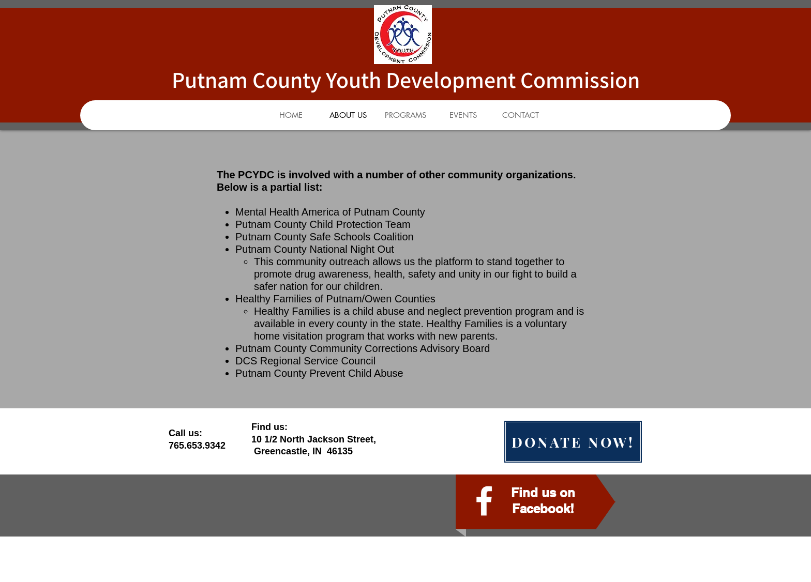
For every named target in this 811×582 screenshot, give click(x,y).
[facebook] (484, 500)
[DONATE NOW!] (573, 441)
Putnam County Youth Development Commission (406, 80)
